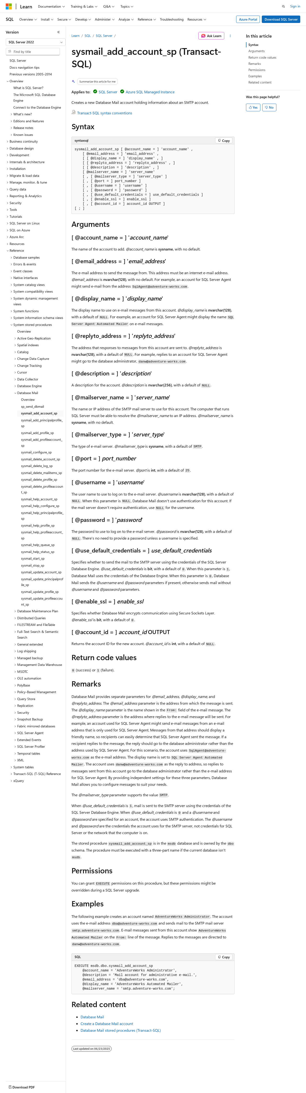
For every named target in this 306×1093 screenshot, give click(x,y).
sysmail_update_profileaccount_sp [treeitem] (42, 601)
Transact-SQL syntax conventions (104, 112)
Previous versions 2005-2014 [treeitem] (31, 74)
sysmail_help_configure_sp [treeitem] (40, 505)
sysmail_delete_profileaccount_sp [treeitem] (42, 489)
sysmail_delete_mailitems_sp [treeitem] (41, 472)
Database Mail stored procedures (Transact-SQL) (121, 1030)
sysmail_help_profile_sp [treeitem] (38, 525)
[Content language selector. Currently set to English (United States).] (27, 1086)
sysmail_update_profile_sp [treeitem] (40, 591)
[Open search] (283, 6)
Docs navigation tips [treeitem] (24, 67)
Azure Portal (248, 19)
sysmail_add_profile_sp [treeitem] (37, 432)
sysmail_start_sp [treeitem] (32, 558)
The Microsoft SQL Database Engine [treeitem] (34, 97)
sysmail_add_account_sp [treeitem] (39, 413)
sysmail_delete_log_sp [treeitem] (37, 465)
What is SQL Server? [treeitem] (28, 87)
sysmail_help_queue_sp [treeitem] (38, 544)
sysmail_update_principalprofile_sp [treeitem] (42, 582)
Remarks (254, 63)
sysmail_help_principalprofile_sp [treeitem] (42, 515)
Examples (255, 76)
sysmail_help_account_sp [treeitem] (39, 499)
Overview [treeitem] (24, 331)
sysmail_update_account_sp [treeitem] (41, 572)
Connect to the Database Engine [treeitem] (37, 107)
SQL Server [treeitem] (18, 60)
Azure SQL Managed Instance (150, 91)
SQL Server (104, 35)
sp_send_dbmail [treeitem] (32, 406)
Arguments (256, 51)
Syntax (253, 44)
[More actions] (230, 36)
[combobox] (36, 42)
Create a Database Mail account (107, 1023)
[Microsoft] (9, 6)
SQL (88, 35)
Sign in (295, 6)
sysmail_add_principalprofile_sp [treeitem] (42, 423)
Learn (75, 35)
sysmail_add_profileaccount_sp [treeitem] (41, 442)
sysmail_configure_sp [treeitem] (36, 452)
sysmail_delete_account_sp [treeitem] (40, 459)
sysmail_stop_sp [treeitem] (32, 565)
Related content (260, 82)
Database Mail (92, 1016)
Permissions (256, 69)
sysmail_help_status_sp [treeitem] (37, 551)
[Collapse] (59, 32)
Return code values (262, 57)
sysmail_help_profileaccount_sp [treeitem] (42, 535)
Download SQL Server (281, 19)
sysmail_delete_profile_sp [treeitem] (39, 479)
